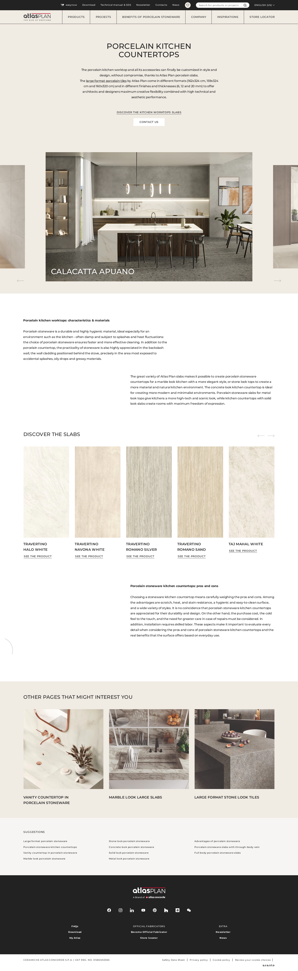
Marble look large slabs (135, 797)
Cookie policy (221, 959)
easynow (69, 5)
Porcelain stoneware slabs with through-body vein (226, 847)
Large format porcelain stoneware (45, 841)
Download (88, 4)
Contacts (161, 4)
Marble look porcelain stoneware (44, 858)
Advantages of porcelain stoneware (217, 841)
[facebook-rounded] (109, 910)
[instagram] (120, 910)
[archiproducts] (177, 910)
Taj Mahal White (246, 544)
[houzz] (166, 910)
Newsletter (143, 4)
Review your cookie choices (253, 959)
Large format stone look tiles (226, 797)
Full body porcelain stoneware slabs (217, 852)
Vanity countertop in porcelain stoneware (50, 852)
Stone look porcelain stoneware (129, 841)
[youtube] (143, 910)
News (175, 4)
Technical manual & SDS (116, 4)
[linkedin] (132, 910)
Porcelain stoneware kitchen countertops (50, 847)
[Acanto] (268, 965)
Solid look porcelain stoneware (128, 852)
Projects (103, 17)
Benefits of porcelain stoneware (151, 17)
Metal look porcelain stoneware (129, 858)
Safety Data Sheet (173, 959)
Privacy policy (199, 959)
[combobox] (218, 5)
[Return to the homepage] (36, 17)
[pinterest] (154, 910)
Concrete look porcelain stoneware (131, 847)
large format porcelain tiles (106, 81)
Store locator (262, 17)
